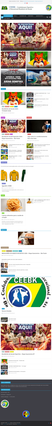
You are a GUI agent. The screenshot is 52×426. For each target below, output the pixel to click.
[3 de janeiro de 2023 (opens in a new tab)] (37, 158)
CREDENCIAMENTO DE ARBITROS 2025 (41, 105)
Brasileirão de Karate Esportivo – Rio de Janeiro (36, 83)
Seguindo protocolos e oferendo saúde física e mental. (18, 269)
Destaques (12, 44)
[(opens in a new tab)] (26, 23)
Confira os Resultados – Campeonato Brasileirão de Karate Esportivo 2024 (15, 151)
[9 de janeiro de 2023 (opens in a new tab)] (31, 140)
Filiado (3, 308)
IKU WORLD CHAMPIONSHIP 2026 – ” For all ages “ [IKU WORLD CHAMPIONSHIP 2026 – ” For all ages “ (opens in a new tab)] (12, 83)
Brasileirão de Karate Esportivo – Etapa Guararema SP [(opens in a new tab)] (33, 1)
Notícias (16, 106)
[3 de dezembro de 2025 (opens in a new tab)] (6, 67)
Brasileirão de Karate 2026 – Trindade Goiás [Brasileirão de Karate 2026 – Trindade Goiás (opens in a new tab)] (36, 65)
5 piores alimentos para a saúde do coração (12, 216)
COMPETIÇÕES (30, 15)
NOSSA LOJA (3, 183)
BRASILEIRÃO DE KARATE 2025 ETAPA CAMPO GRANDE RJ (12, 259)
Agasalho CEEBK (7, 186)
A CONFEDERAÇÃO (7, 15)
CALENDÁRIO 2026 (23, 15)
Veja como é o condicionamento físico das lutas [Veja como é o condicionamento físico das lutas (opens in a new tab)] (37, 137)
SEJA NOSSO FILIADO (12, 318)
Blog (13, 18)
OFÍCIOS (15, 15)
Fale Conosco (7, 18)
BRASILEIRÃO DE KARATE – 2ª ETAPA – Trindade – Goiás (15, 156)
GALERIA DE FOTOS (39, 15)
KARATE (11, 134)
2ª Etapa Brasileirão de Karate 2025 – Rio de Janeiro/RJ (16, 145)
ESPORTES (29, 134)
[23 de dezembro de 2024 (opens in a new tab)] (6, 140)
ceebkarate (13, 48)
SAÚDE (3, 213)
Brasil (3, 44)
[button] (11, 16)
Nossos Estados (6, 311)
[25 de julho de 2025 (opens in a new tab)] (5, 255)
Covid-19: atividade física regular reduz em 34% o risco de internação (42, 200)
